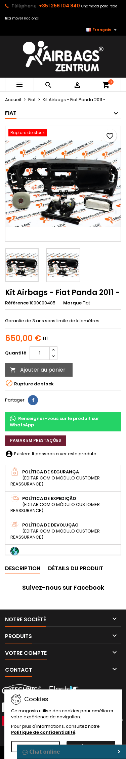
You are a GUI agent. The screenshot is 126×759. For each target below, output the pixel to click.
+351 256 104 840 (59, 5)
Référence (17, 303)
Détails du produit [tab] (75, 568)
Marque (72, 303)
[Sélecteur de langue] (102, 30)
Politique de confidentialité (43, 732)
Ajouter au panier (38, 370)
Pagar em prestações (35, 440)
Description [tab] (22, 568)
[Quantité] (40, 353)
